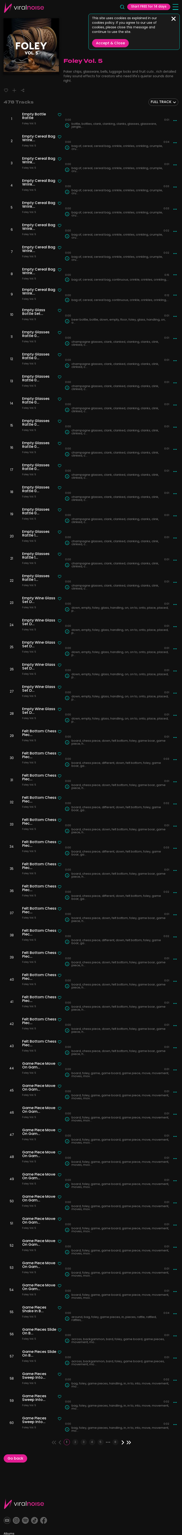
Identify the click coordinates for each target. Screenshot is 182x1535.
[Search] (122, 8)
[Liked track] (6, 90)
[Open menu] (175, 8)
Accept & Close (110, 43)
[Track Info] (67, 125)
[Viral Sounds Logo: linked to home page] (24, 7)
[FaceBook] (49, 1521)
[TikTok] (38, 1521)
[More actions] (175, 120)
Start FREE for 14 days (148, 7)
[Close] (173, 19)
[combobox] (163, 102)
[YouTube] (8, 1521)
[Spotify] (28, 1521)
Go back (15, 1460)
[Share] (22, 90)
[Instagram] (18, 1521)
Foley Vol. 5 (29, 124)
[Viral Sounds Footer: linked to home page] (24, 1503)
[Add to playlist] (14, 90)
